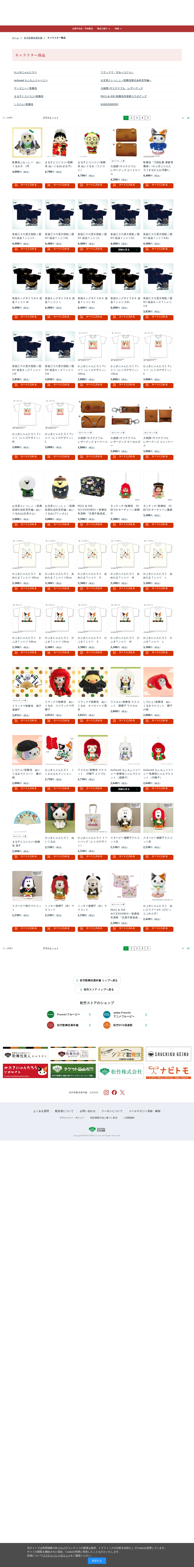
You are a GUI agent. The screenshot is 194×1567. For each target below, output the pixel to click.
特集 (117, 28)
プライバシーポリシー (57, 1555)
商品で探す (102, 28)
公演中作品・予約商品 (82, 28)
